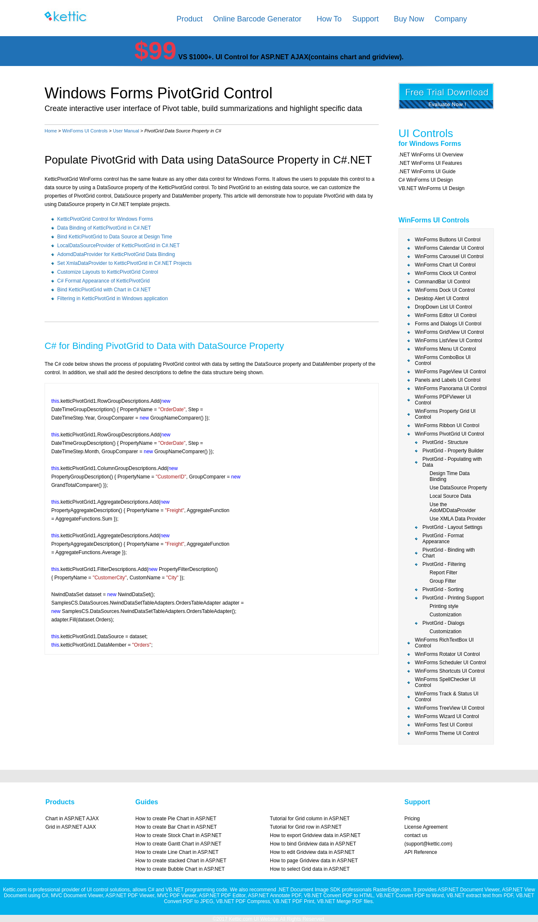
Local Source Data (450, 496)
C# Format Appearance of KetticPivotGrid (103, 281)
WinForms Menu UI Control (445, 349)
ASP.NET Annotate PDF (274, 895)
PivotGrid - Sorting (443, 589)
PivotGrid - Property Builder (453, 451)
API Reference (420, 852)
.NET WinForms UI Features (430, 163)
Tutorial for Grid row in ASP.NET (306, 827)
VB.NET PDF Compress (243, 901)
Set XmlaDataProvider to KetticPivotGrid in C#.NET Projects (124, 263)
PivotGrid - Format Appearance (443, 538)
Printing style (444, 606)
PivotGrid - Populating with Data (452, 462)
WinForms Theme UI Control (447, 733)
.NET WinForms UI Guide (427, 171)
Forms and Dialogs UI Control (448, 324)
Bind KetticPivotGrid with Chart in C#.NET (104, 290)
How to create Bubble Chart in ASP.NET (180, 869)
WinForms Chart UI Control (445, 265)
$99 (155, 51)
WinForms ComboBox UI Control (443, 360)
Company (451, 19)
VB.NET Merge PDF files (344, 901)
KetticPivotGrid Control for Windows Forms (105, 219)
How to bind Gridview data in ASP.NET (313, 844)
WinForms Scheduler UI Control (450, 663)
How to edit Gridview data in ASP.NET (312, 852)
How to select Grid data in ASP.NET (310, 869)
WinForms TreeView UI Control (449, 708)
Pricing (412, 819)
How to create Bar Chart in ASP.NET (176, 827)
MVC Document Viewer (77, 895)
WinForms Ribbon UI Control (447, 425)
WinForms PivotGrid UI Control (449, 434)
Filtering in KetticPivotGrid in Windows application (112, 298)
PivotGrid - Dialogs (443, 623)
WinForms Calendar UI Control (449, 248)
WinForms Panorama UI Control (451, 388)
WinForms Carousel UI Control (449, 256)
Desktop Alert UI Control (442, 298)
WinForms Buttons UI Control (447, 240)
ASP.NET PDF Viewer (129, 895)
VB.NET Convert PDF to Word (410, 895)
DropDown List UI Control (443, 307)
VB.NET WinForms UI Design (431, 188)
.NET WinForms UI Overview (430, 155)
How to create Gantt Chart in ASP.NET (178, 844)
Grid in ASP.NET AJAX (70, 827)
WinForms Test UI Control (443, 725)
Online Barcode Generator (257, 19)
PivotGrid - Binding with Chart (448, 553)
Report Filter (443, 573)
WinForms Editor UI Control (446, 315)
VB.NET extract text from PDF (479, 895)
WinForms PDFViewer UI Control (443, 400)
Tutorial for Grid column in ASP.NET (310, 819)
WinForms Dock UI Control (445, 290)
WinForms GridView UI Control (449, 332)
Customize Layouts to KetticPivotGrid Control (107, 272)
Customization (446, 615)
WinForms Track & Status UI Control (446, 697)
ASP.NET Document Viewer (468, 890)
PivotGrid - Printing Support (453, 598)
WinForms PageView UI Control (450, 372)
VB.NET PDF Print (293, 901)
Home (51, 130)
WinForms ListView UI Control (448, 340)
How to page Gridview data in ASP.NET (314, 861)
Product (190, 19)
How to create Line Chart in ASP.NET (177, 852)
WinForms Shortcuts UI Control (450, 671)
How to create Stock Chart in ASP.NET (178, 835)
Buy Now (409, 19)
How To (329, 19)
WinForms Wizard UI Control (447, 716)
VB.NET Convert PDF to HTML (338, 895)
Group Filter (443, 581)
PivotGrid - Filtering (444, 564)
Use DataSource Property (458, 488)
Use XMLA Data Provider (457, 519)
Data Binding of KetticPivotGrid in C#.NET (104, 228)
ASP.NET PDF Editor (222, 895)
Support (365, 19)
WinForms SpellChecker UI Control (445, 682)
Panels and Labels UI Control (447, 380)
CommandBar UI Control (442, 282)
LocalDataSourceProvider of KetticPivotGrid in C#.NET (118, 245)
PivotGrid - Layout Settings (452, 527)
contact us (415, 835)
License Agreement (426, 827)
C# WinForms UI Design (425, 180)
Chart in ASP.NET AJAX (72, 819)
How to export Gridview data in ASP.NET (315, 835)
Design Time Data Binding (449, 476)
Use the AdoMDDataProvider (453, 507)
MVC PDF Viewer (176, 895)
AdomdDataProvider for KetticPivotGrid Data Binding (116, 254)
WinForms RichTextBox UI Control (444, 643)
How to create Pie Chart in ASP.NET (175, 819)
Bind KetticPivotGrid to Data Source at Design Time (114, 237)
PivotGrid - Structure (445, 442)
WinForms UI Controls (85, 130)
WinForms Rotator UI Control (447, 654)
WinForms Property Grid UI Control (445, 414)
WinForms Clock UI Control (445, 273)
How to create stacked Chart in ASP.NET (181, 861)
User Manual (126, 130)
